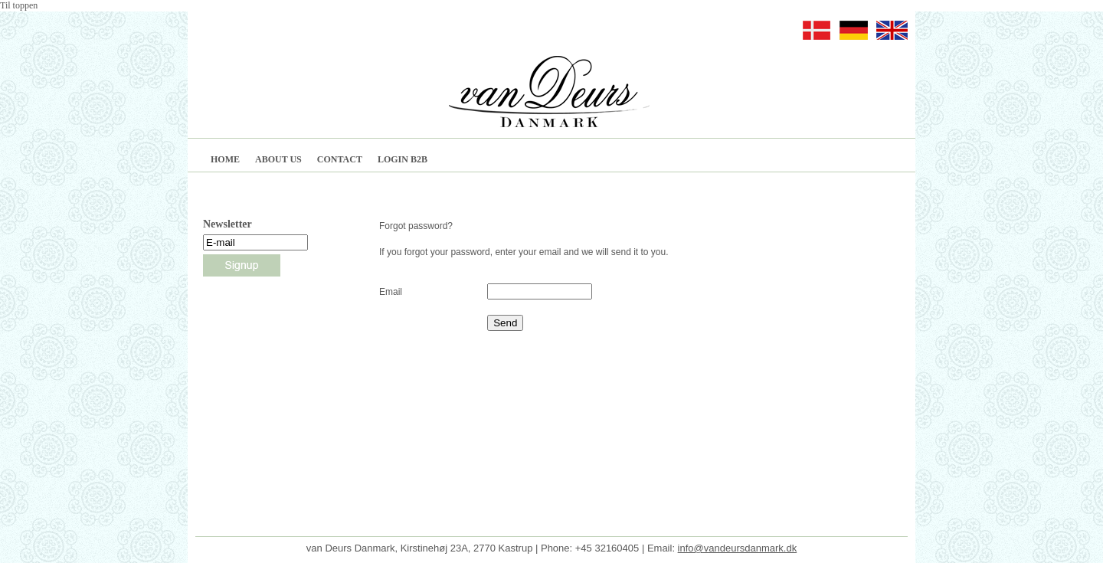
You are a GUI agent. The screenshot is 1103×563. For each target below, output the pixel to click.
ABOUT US (278, 159)
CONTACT (339, 159)
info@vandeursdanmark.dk (737, 536)
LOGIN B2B (402, 159)
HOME (225, 159)
